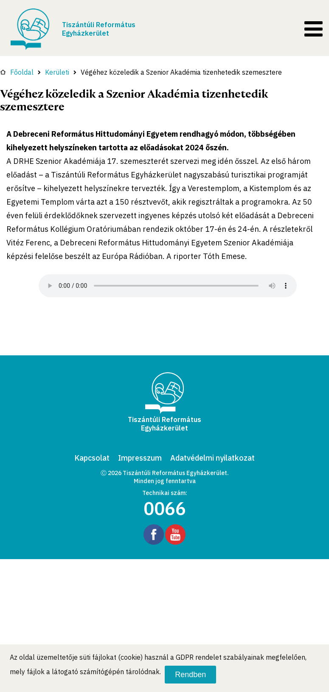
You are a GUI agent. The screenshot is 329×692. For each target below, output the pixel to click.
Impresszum (140, 458)
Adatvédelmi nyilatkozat (212, 458)
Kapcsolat (92, 458)
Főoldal (17, 72)
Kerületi (57, 72)
